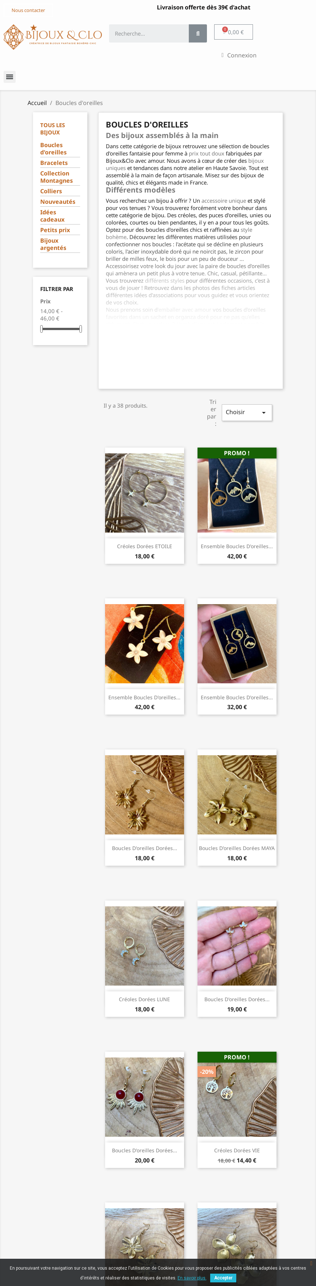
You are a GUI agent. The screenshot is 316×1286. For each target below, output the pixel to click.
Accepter (223, 1278)
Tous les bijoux (52, 128)
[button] (28, 10)
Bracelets (54, 163)
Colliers (51, 191)
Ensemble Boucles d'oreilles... (237, 546)
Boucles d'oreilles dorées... (144, 848)
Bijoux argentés (53, 244)
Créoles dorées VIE (237, 1150)
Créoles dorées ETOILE (144, 546)
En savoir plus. (192, 1278)
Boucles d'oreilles (53, 148)
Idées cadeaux (52, 216)
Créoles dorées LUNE (144, 999)
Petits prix (55, 230)
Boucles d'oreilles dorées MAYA (237, 848)
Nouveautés (57, 202)
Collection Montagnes (56, 177)
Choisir (247, 412)
